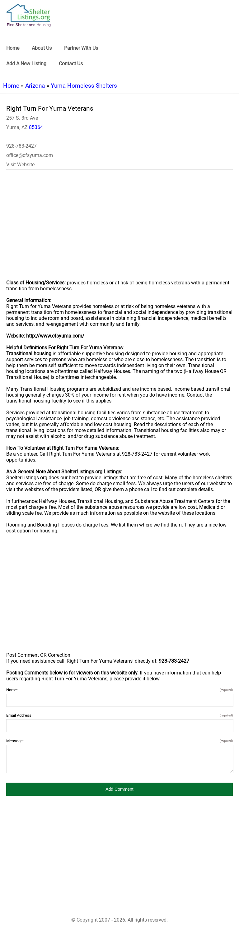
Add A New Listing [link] (26, 64)
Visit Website (20, 165)
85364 (36, 127)
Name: (119, 690)
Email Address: (119, 715)
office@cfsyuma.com (29, 155)
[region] (119, 228)
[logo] (28, 15)
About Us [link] (42, 48)
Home (11, 85)
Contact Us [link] (71, 64)
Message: (119, 740)
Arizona (35, 85)
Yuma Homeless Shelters (84, 85)
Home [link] (12, 48)
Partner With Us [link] (81, 48)
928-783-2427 (21, 146)
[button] (119, 789)
